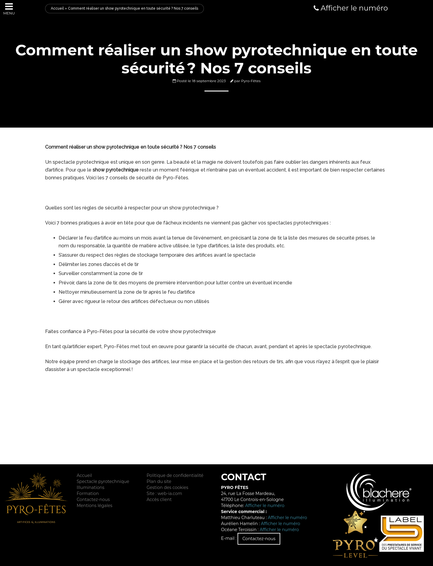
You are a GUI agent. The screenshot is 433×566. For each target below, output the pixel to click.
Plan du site (158, 481)
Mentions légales (94, 505)
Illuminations (90, 487)
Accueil (57, 8)
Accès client (158, 499)
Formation (88, 493)
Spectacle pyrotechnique (103, 481)
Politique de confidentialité (174, 475)
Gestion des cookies (167, 487)
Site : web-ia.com (164, 493)
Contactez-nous (93, 499)
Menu (9, 8)
